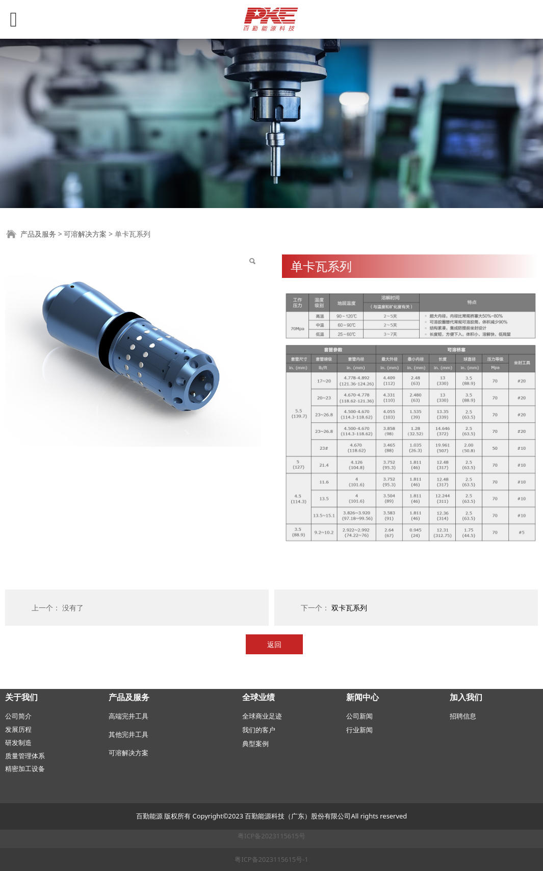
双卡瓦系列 (349, 607)
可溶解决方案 (85, 234)
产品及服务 (38, 234)
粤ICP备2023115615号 (271, 835)
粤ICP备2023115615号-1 (271, 859)
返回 (274, 644)
